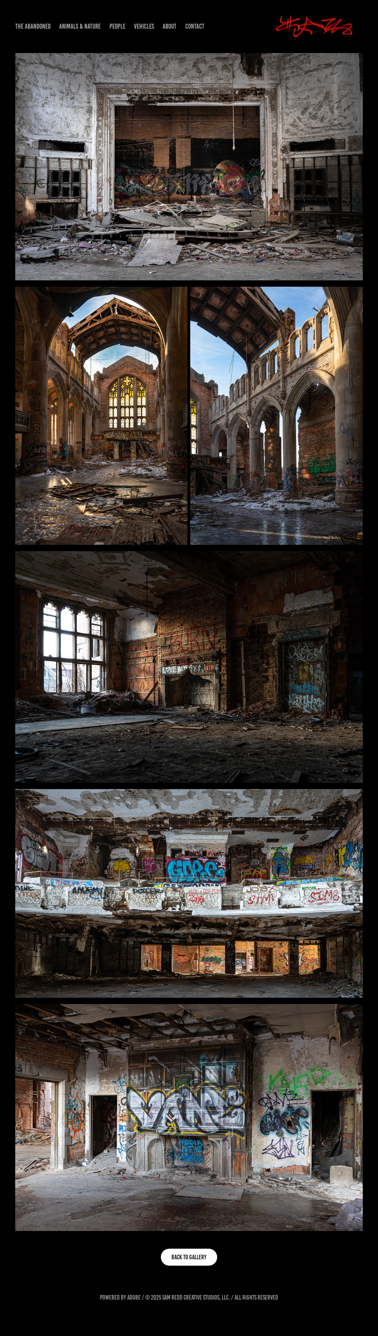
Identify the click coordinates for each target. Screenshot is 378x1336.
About (169, 26)
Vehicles (144, 26)
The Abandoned (33, 26)
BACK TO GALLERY (189, 1257)
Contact (194, 26)
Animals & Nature (80, 26)
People (117, 26)
